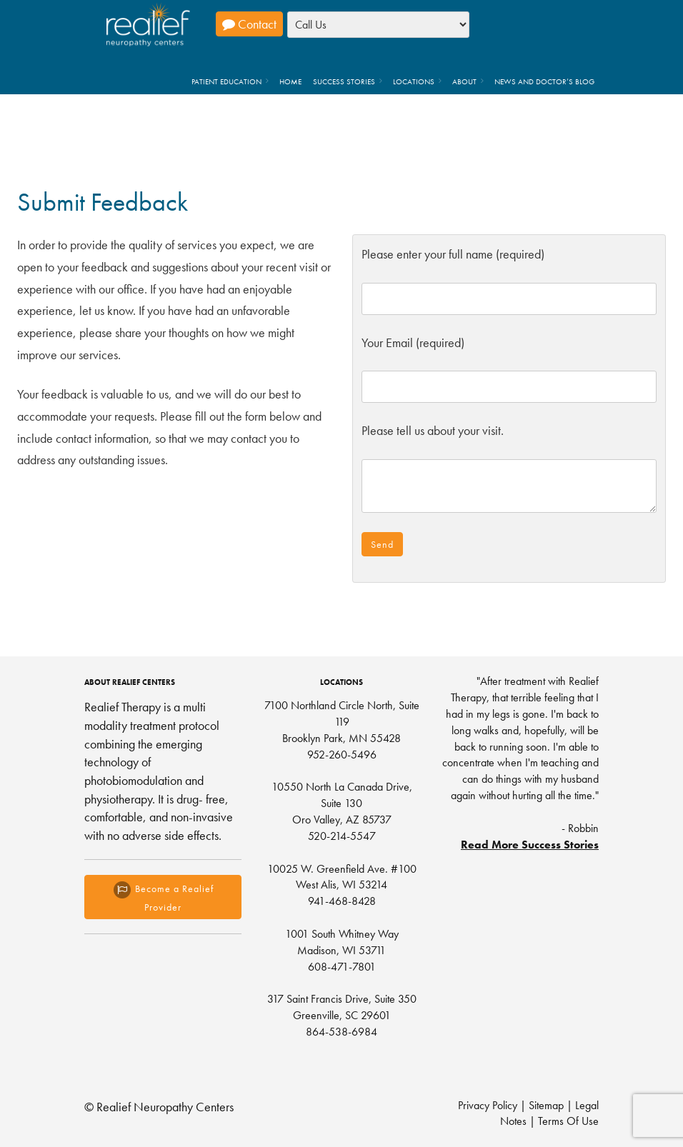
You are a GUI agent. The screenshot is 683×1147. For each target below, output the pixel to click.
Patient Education (226, 81)
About (464, 81)
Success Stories (344, 81)
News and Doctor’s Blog (544, 81)
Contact (249, 24)
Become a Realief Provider (163, 896)
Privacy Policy (487, 1105)
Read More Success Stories (530, 844)
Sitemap (546, 1105)
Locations (413, 81)
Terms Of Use (568, 1120)
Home (290, 81)
